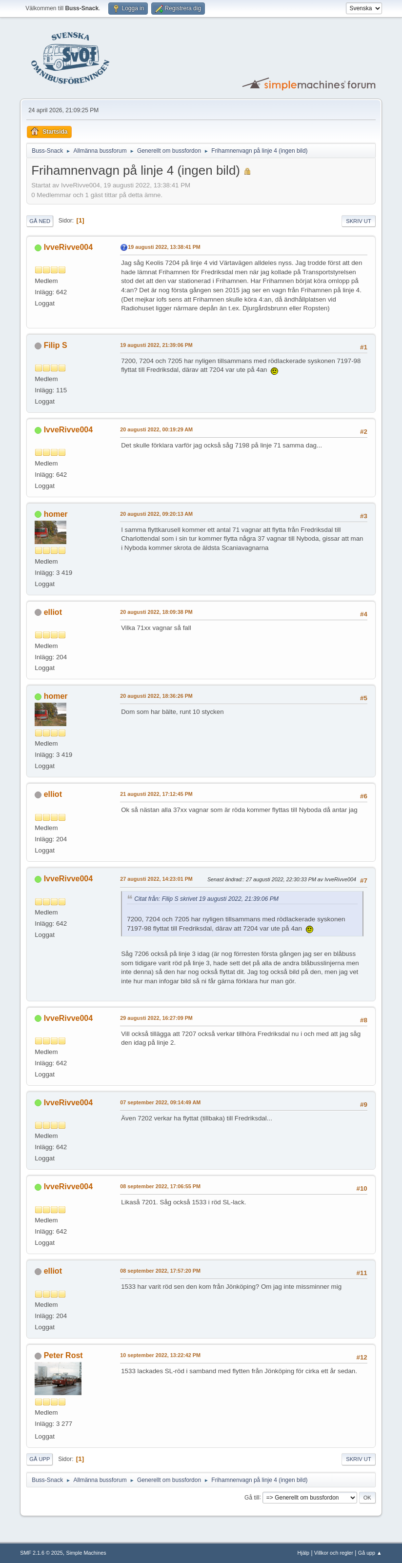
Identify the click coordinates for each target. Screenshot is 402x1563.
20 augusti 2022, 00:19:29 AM (156, 429)
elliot (53, 612)
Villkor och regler (333, 1553)
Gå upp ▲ (370, 1553)
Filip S (55, 345)
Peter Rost (63, 1355)
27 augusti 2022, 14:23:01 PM (156, 879)
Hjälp (304, 1553)
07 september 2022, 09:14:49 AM (160, 1102)
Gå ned (39, 221)
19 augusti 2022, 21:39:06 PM (156, 345)
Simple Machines (86, 1553)
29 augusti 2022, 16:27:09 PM (156, 1018)
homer (56, 514)
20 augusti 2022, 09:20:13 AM (156, 514)
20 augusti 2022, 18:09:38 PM (156, 612)
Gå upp (39, 1459)
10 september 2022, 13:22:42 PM (160, 1355)
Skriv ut (358, 221)
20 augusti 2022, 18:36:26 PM (156, 696)
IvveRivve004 (68, 247)
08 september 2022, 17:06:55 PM (160, 1186)
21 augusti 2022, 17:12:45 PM (156, 794)
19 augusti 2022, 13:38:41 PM (164, 247)
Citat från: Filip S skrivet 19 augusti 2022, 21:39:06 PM (206, 898)
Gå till (252, 1497)
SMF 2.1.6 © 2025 (41, 1553)
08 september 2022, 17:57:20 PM (160, 1271)
